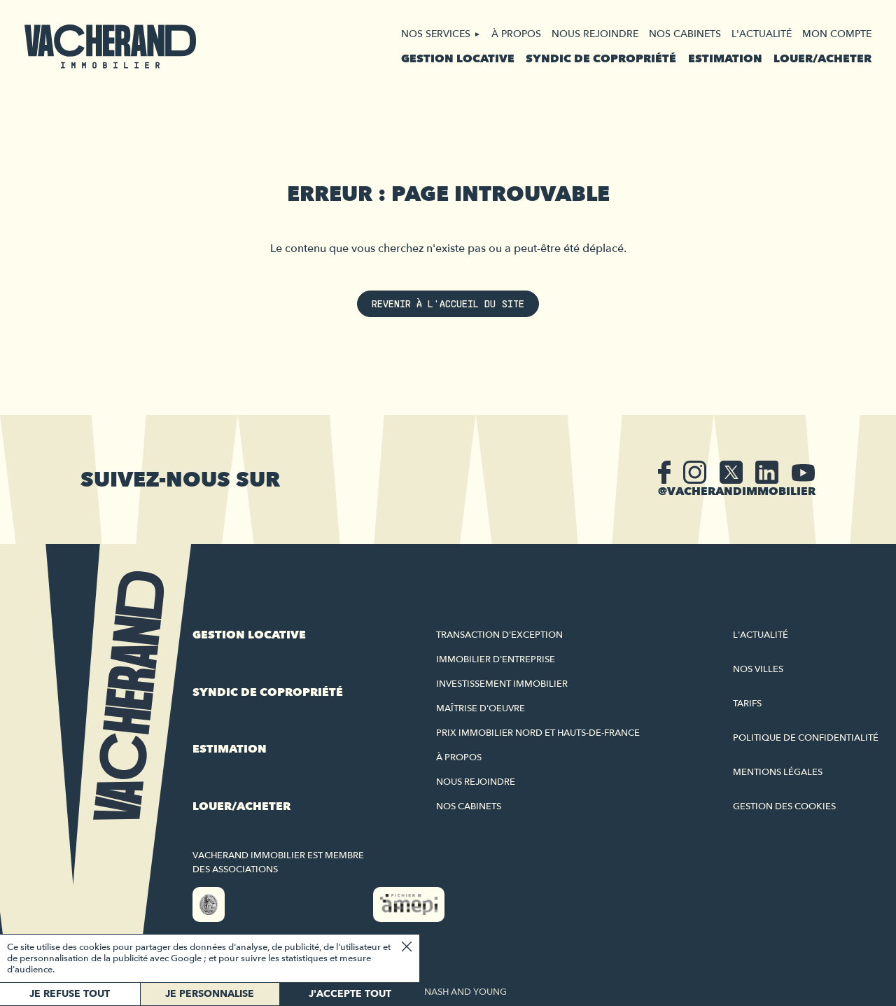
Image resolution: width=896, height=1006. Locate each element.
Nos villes (758, 669)
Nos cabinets (685, 34)
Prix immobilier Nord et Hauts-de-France (538, 733)
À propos (516, 34)
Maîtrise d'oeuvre (480, 708)
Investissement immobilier (502, 684)
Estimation (725, 59)
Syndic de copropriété (601, 59)
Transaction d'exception (499, 635)
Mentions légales (777, 772)
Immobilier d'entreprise (495, 659)
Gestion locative (457, 59)
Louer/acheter (823, 59)
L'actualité (762, 34)
